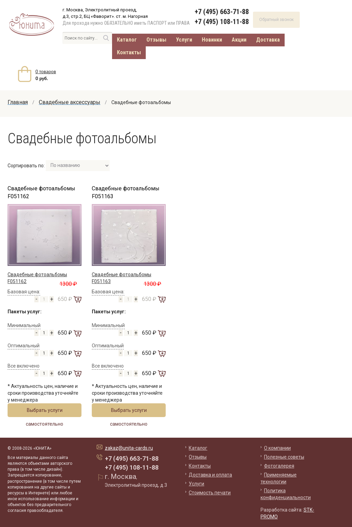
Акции (239, 39)
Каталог (127, 39)
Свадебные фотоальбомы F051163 (126, 192)
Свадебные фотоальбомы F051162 (41, 192)
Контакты (129, 52)
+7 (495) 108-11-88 (222, 22)
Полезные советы (284, 457)
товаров (45, 71)
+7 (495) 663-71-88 (222, 12)
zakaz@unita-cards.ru (129, 448)
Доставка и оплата (210, 475)
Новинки (212, 39)
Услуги (184, 39)
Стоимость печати (210, 492)
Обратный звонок (276, 19)
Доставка (268, 39)
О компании (277, 448)
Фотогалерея (279, 466)
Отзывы (156, 39)
